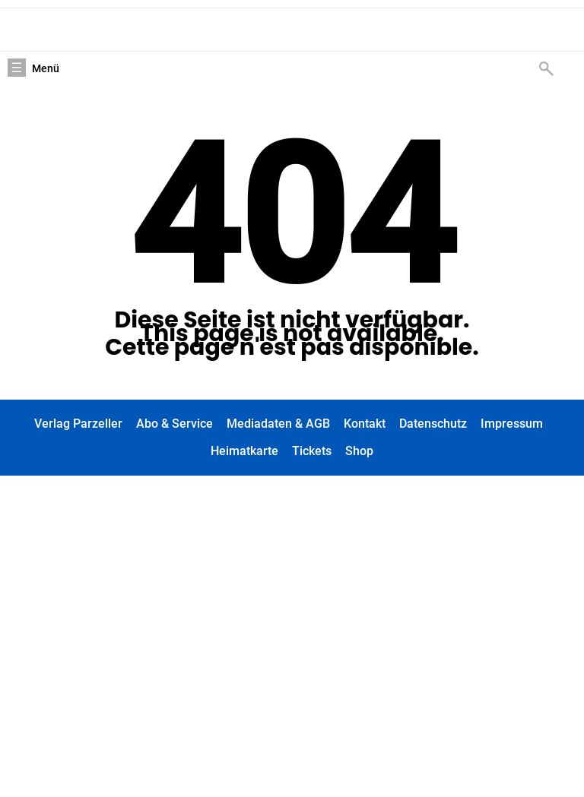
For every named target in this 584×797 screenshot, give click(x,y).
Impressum (512, 423)
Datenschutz (433, 423)
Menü (45, 68)
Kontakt (365, 423)
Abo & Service (174, 423)
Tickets (312, 451)
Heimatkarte (244, 451)
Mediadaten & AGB (278, 423)
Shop (359, 451)
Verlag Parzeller (78, 423)
